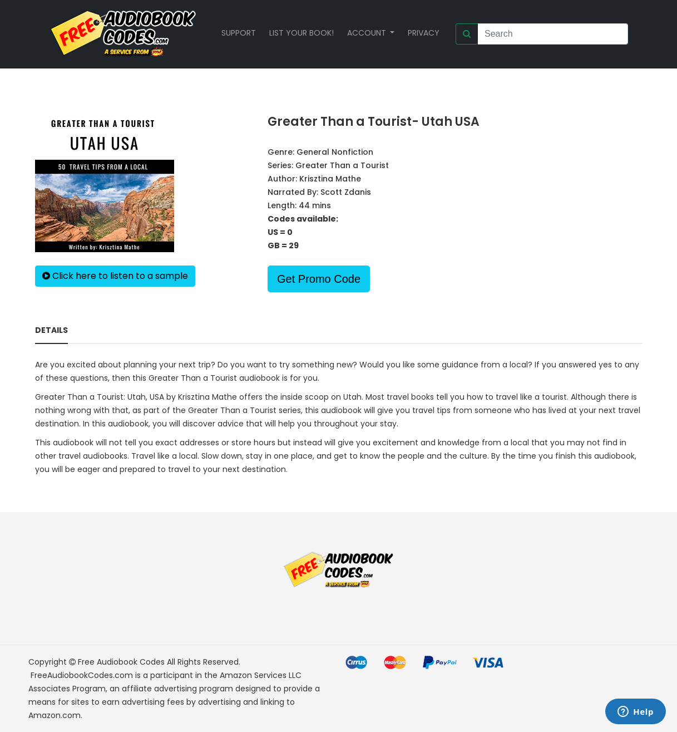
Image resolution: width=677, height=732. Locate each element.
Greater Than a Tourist (342, 165)
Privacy (423, 32)
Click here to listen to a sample (115, 275)
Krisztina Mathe (330, 178)
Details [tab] (51, 330)
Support (238, 32)
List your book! (301, 32)
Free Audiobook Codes (121, 661)
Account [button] (367, 32)
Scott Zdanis (345, 192)
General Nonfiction (335, 152)
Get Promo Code (318, 279)
